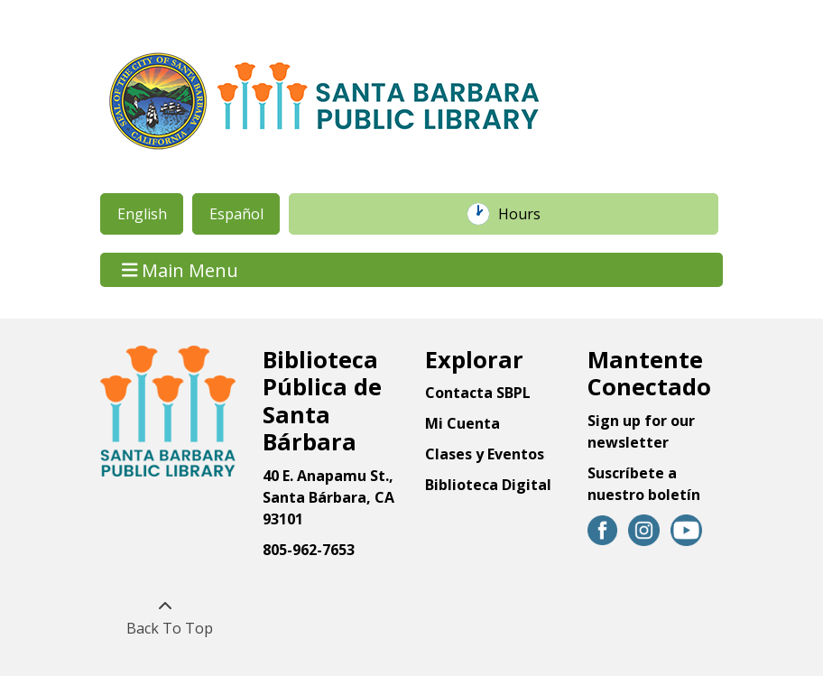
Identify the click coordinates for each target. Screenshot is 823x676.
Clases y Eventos (484, 454)
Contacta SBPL (478, 393)
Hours (528, 214)
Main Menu (180, 269)
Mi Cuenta (462, 423)
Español (236, 214)
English (142, 214)
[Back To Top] (164, 617)
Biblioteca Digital (488, 485)
